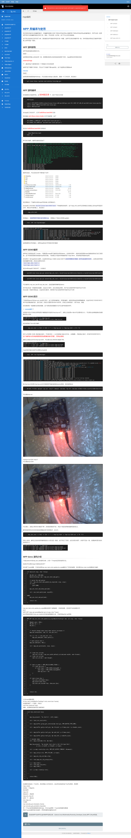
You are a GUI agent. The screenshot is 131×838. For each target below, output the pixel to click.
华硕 (17, 2)
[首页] (3, 11)
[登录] (128, 6)
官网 (3, 2)
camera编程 (28, 309)
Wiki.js (88, 833)
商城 (12, 2)
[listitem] (117, 20)
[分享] (115, 64)
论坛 (128, 2)
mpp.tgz (25, 70)
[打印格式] (119, 64)
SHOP (8, 2)
